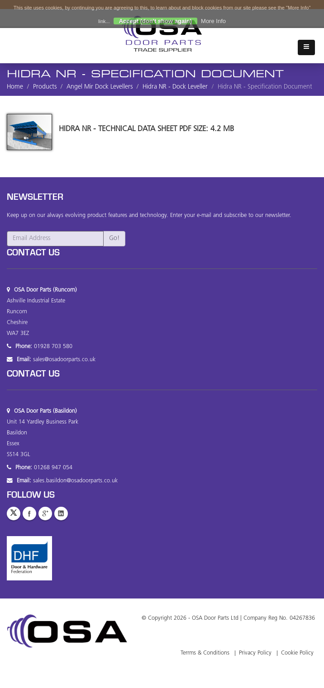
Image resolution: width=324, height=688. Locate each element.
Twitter (13, 513)
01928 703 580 (53, 346)
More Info (213, 21)
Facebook (29, 513)
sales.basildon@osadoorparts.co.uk (75, 481)
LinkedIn (61, 513)
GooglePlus (45, 513)
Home (15, 87)
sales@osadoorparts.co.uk (64, 360)
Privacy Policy (255, 653)
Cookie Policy (297, 653)
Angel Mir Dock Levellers (100, 87)
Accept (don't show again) (155, 21)
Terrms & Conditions (205, 653)
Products (45, 87)
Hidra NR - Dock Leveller (175, 87)
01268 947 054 (53, 468)
